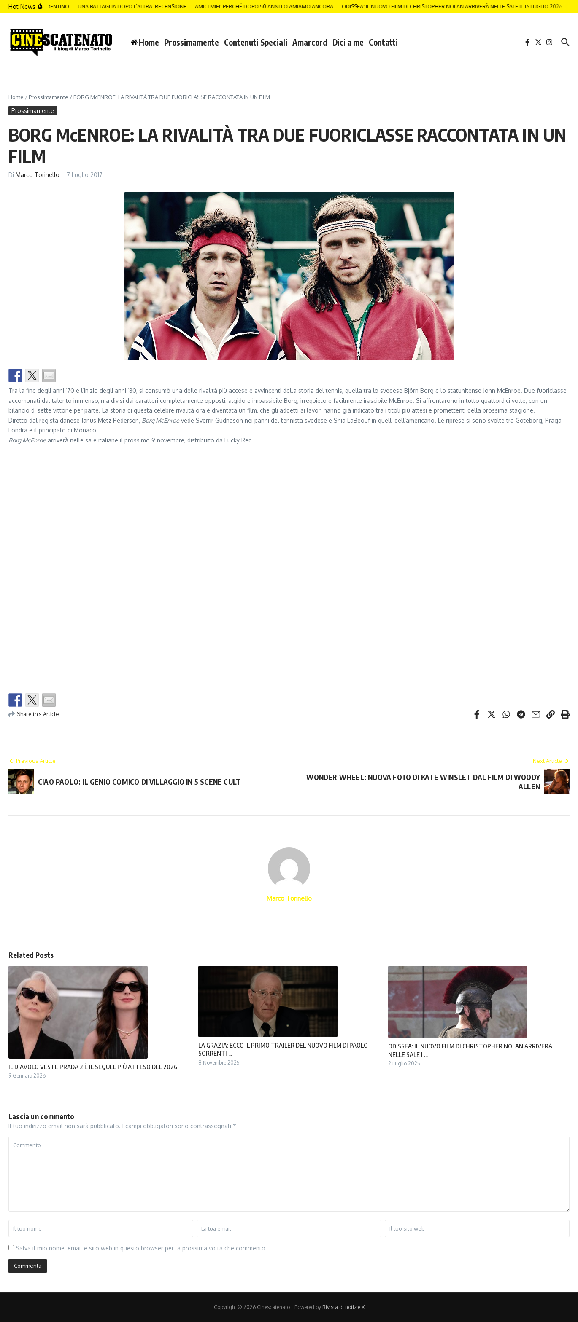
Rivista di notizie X (343, 1307)
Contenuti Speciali (255, 42)
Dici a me (348, 42)
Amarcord (309, 42)
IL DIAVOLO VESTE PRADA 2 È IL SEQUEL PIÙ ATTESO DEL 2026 (92, 1066)
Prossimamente (191, 42)
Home (16, 97)
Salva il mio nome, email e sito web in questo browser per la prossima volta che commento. (141, 1248)
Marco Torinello (37, 174)
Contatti (383, 42)
